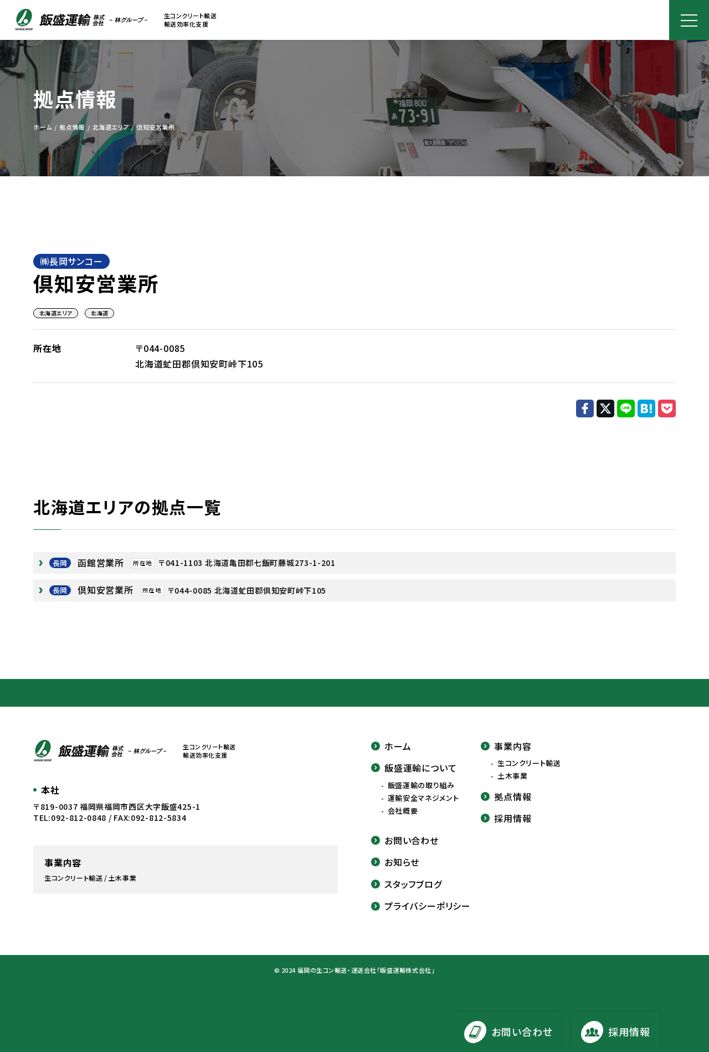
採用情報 (506, 818)
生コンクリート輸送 (529, 763)
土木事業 (512, 776)
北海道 (99, 313)
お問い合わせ (405, 840)
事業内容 (506, 746)
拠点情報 (506, 796)
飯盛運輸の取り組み (421, 785)
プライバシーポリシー (421, 906)
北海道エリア (56, 313)
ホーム (391, 746)
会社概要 (403, 811)
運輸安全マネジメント (423, 798)
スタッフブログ (406, 884)
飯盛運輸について (413, 768)
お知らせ (395, 862)
